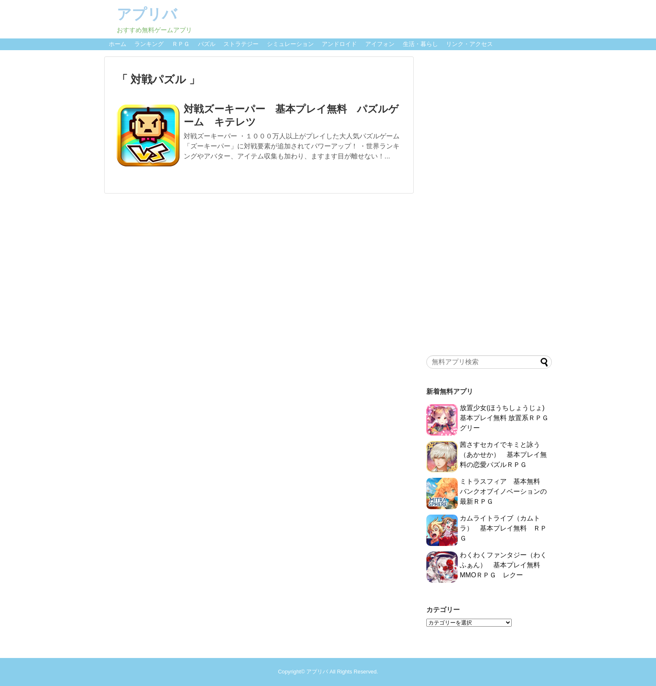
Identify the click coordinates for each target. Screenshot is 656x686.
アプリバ (147, 14)
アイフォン (380, 44)
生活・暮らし (420, 44)
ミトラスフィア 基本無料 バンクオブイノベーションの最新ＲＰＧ (503, 491)
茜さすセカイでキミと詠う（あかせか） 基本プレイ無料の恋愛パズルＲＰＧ (503, 454)
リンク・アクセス (469, 44)
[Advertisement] (489, 203)
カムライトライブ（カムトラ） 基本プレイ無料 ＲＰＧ (503, 528)
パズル (206, 44)
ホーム (117, 44)
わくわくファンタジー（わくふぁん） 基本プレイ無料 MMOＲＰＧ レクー (503, 565)
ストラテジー (241, 44)
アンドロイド (339, 44)
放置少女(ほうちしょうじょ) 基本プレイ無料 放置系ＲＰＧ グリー (504, 417)
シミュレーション (290, 44)
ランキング (149, 44)
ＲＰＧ (181, 44)
